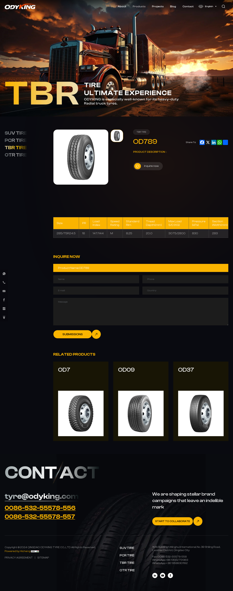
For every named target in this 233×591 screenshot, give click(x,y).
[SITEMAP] (43, 557)
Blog (173, 6)
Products (139, 6)
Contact (188, 6)
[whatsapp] (4, 274)
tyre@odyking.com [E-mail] (42, 496)
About (122, 6)
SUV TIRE (16, 133)
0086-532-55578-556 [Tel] (40, 508)
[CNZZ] (35, 551)
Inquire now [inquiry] (146, 166)
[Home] (20, 6)
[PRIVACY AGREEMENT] (19, 557)
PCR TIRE (16, 140)
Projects (158, 6)
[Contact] (177, 521)
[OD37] (200, 401)
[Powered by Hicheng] (18, 551)
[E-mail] (4, 291)
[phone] (4, 282)
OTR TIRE (16, 155)
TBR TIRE (16, 147)
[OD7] (80, 401)
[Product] (140, 268)
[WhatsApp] (177, 559)
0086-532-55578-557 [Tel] (40, 517)
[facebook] (4, 300)
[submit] (77, 334)
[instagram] (4, 309)
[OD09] (140, 401)
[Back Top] (4, 317)
